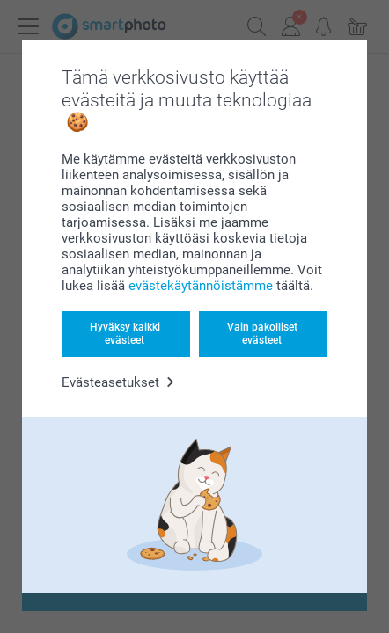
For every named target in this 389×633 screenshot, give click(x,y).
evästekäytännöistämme (200, 286)
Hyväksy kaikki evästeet (125, 333)
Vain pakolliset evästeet (262, 333)
